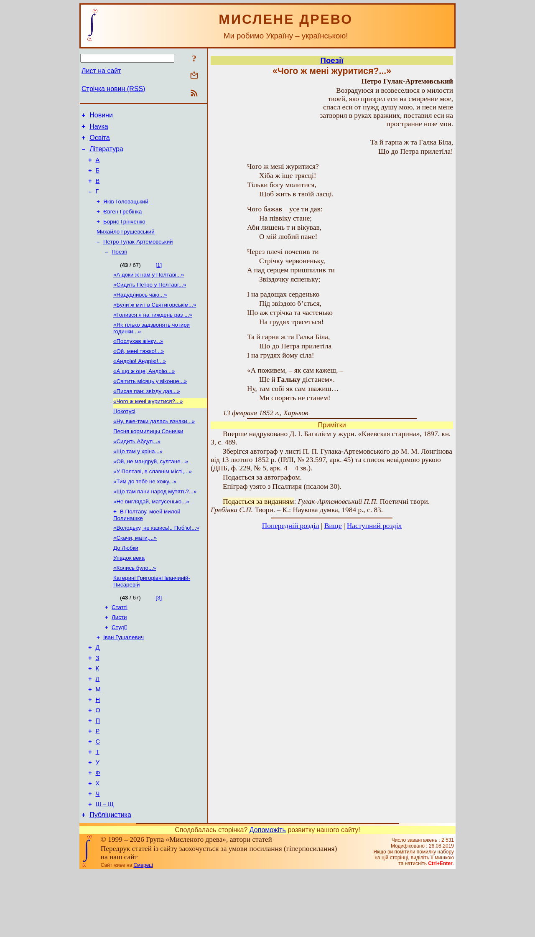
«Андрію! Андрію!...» (139, 384)
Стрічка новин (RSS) (113, 88)
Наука (98, 128)
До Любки (125, 585)
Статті (119, 648)
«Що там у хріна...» (138, 481)
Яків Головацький (125, 212)
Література (106, 153)
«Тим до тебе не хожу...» (144, 514)
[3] (158, 638)
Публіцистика (110, 879)
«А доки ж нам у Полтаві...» (148, 290)
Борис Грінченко (124, 234)
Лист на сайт (101, 70)
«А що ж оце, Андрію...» (144, 394)
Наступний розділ (374, 526)
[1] (158, 280)
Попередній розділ (290, 526)
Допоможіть (268, 894)
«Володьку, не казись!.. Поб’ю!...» (156, 564)
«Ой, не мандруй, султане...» (150, 492)
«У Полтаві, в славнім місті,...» (152, 503)
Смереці (143, 930)
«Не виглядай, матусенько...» (151, 536)
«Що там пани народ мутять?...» (154, 525)
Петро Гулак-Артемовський (138, 256)
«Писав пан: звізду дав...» (146, 416)
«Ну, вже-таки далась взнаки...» (154, 449)
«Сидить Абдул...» (136, 470)
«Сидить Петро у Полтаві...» (149, 301)
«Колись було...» (134, 607)
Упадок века (129, 596)
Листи (119, 659)
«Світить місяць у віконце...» (150, 405)
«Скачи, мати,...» (135, 574)
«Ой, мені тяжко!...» (138, 373)
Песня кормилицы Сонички (148, 460)
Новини (101, 116)
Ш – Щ (105, 867)
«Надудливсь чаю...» (140, 312)
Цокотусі (124, 438)
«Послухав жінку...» (138, 362)
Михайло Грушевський (126, 245)
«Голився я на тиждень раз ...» (152, 334)
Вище (333, 526)
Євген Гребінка (122, 223)
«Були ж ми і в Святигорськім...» (154, 323)
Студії (119, 670)
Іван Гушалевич (123, 681)
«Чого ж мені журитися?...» (148, 427)
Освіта (99, 141)
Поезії (119, 267)
